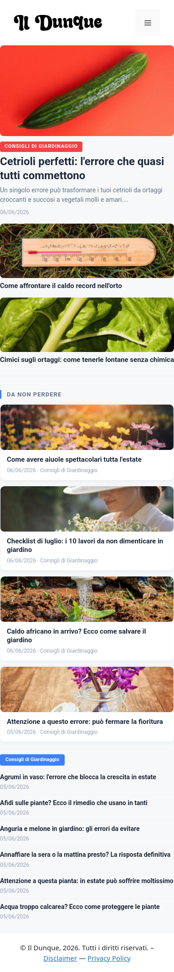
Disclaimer (60, 957)
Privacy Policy (109, 957)
